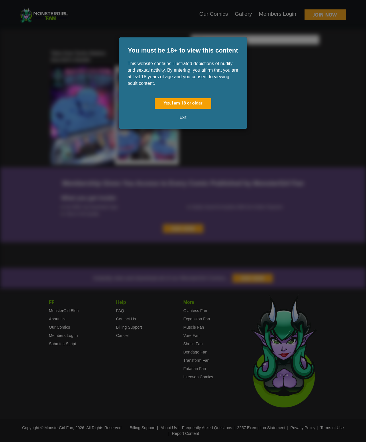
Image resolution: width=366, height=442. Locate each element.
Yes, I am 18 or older (183, 103)
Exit (183, 117)
